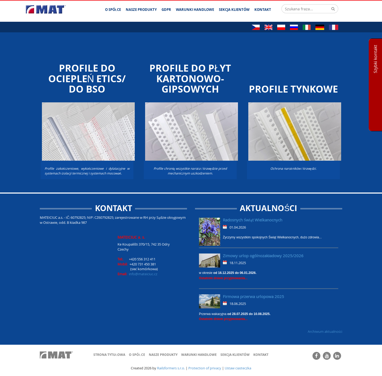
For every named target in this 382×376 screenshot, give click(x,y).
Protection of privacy (204, 368)
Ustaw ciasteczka (238, 368)
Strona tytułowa (109, 354)
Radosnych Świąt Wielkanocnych (252, 219)
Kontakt (260, 354)
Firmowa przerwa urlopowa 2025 (253, 296)
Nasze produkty (163, 354)
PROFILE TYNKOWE (293, 89)
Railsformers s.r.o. (171, 368)
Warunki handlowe (199, 354)
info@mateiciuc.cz (143, 274)
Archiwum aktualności (325, 331)
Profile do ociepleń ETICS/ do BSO (87, 78)
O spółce (137, 354)
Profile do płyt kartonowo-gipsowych (190, 78)
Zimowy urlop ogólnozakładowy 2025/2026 (263, 255)
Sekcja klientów (235, 354)
